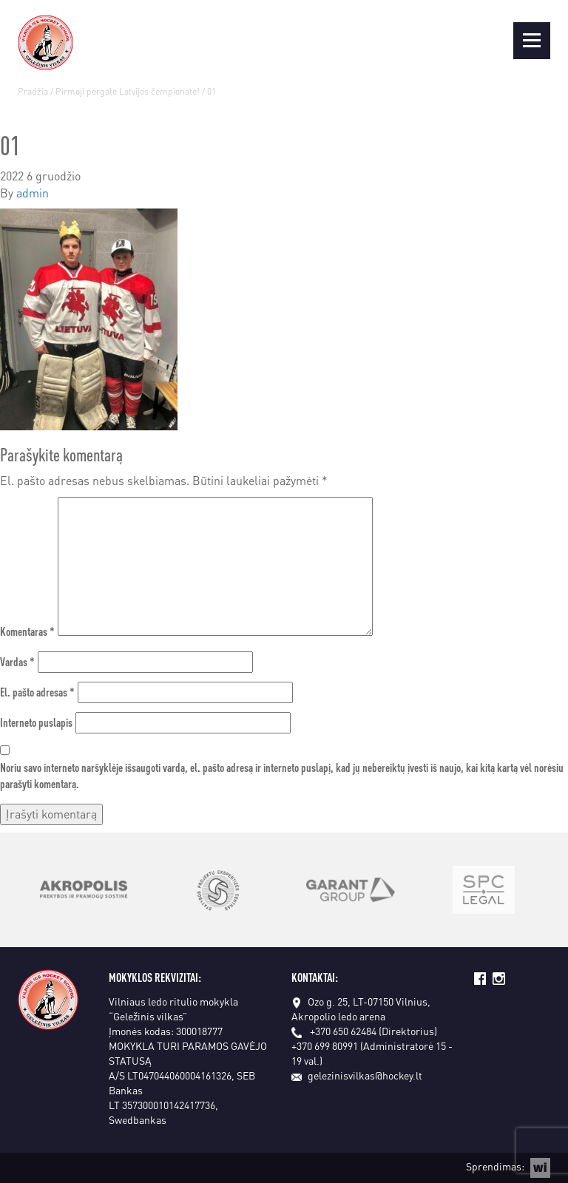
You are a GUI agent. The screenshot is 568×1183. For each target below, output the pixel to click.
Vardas (17, 661)
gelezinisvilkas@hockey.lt (356, 1075)
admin (32, 192)
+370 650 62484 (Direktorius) (373, 1030)
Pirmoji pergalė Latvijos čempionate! (127, 91)
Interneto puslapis (36, 722)
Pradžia (33, 91)
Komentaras (27, 631)
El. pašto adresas (37, 691)
